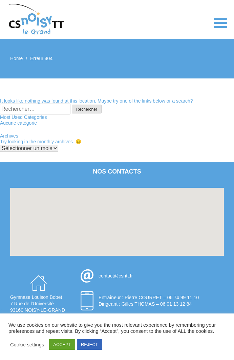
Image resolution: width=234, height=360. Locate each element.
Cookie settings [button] (27, 344)
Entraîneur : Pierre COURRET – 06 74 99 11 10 (149, 297)
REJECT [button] (89, 344)
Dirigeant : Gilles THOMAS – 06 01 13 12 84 (145, 304)
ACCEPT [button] (62, 344)
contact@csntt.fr (116, 275)
